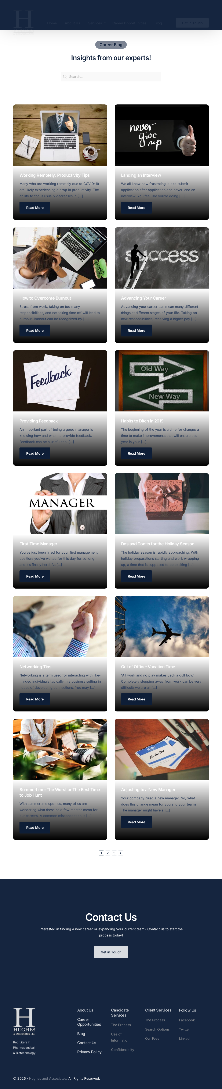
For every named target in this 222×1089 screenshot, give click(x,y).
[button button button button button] (34, 454)
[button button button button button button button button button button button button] (136, 823)
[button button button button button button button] (34, 577)
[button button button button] (136, 332)
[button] (34, 208)
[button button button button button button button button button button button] (34, 828)
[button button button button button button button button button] (34, 700)
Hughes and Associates (47, 1078)
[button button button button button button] (136, 454)
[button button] (136, 208)
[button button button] (34, 331)
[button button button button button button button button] (136, 577)
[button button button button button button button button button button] (136, 700)
